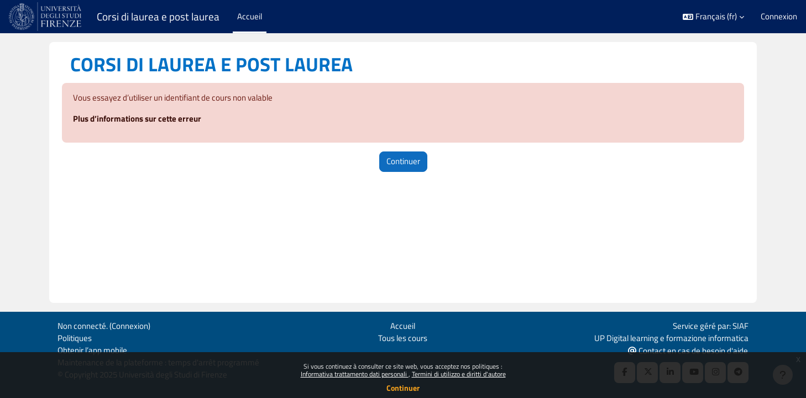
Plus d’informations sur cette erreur (137, 119)
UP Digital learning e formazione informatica (671, 337)
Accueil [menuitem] (249, 16)
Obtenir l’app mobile (92, 349)
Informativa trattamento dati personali (355, 374)
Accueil (402, 324)
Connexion (779, 17)
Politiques (74, 337)
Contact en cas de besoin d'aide (688, 350)
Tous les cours (402, 337)
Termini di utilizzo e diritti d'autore (459, 374)
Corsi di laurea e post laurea (158, 16)
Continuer (403, 388)
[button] (713, 17)
